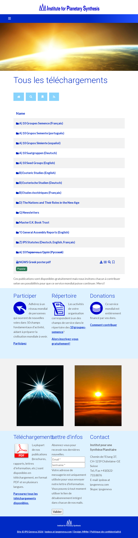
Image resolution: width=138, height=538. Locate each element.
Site (30, 531)
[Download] (101, 262)
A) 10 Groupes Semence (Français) (39, 123)
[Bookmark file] (113, 262)
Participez (20, 343)
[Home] (18, 97)
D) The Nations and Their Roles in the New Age (47, 202)
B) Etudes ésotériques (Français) (38, 192)
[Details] (105, 262)
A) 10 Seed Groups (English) (35, 163)
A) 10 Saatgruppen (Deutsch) (36, 153)
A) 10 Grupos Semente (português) (40, 133)
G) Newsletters (27, 212)
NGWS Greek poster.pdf (33, 262)
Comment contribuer (103, 325)
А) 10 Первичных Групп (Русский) (39, 252)
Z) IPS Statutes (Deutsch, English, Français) (45, 242)
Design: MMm (81, 531)
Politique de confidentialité (105, 531)
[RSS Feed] (54, 97)
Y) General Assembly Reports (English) (42, 232)
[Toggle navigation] (8, 18)
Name (20, 113)
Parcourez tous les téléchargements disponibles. (25, 498)
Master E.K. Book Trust (32, 222)
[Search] (31, 97)
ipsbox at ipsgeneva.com (58, 531)
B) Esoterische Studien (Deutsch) (39, 183)
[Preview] (110, 262)
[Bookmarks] (42, 97)
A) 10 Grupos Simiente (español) (38, 143)
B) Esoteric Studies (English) (35, 173)
